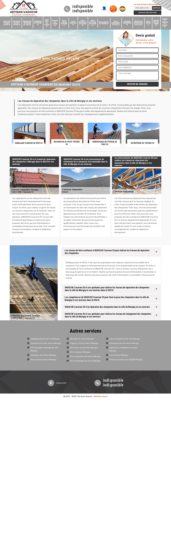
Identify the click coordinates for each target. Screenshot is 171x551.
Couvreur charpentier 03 (127, 23)
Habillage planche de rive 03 (6, 23)
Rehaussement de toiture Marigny (124, 343)
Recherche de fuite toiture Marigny (45, 343)
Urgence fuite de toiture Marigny (84, 343)
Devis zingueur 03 (73, 23)
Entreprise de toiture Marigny (43, 355)
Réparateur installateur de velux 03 (138, 23)
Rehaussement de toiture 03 (104, 23)
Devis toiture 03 (148, 23)
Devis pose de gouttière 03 (64, 23)
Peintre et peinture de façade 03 (165, 23)
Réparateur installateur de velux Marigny (123, 349)
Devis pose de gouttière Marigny (84, 348)
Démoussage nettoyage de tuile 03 (27, 23)
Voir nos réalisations (147, 13)
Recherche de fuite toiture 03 (16, 23)
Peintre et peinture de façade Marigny (126, 359)
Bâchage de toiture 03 (55, 23)
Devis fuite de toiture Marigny (43, 359)
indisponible (82, 6)
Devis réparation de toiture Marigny (85, 356)
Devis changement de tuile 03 (115, 23)
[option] (29, 134)
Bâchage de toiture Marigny (82, 339)
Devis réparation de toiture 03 (82, 23)
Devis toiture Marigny (118, 355)
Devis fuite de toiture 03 (46, 23)
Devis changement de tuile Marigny (124, 339)
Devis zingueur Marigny (80, 352)
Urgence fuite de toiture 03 (156, 23)
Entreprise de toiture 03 (37, 23)
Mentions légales (101, 396)
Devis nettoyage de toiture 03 (92, 23)
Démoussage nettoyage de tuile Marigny (44, 349)
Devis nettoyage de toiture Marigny (85, 361)
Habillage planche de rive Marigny (45, 339)
